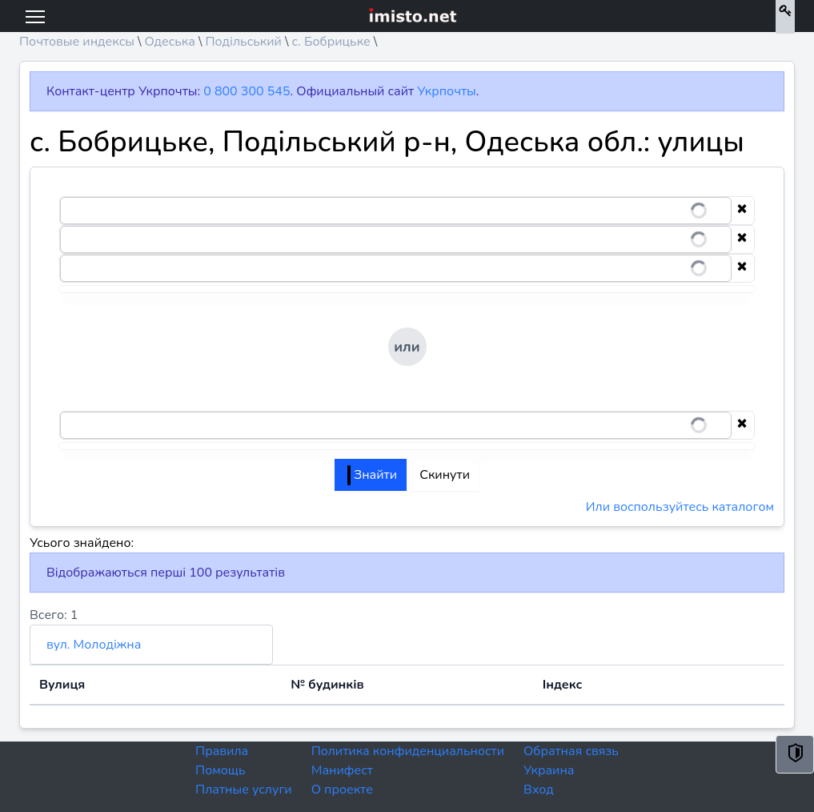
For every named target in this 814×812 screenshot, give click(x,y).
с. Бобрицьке (330, 41)
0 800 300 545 (246, 91)
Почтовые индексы (76, 41)
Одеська (169, 41)
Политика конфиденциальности (407, 751)
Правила (221, 751)
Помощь (220, 770)
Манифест (342, 770)
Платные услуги (243, 789)
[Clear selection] (742, 210)
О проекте (342, 789)
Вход (538, 789)
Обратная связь (571, 751)
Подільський (243, 41)
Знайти (372, 474)
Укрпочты (446, 91)
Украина (548, 770)
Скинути (444, 475)
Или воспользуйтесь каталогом (680, 507)
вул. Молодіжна (93, 644)
